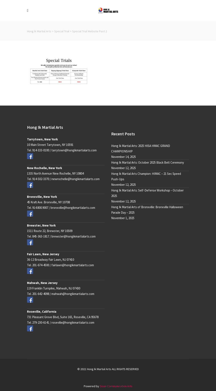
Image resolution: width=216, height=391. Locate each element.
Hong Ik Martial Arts (39, 31)
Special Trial (61, 31)
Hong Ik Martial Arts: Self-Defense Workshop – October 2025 (147, 193)
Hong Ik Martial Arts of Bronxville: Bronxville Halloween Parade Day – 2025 (147, 210)
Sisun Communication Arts (116, 386)
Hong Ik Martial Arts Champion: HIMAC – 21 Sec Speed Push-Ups (146, 176)
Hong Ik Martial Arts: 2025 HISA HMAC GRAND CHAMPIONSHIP (140, 148)
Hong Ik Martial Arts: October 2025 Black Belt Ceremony (147, 162)
